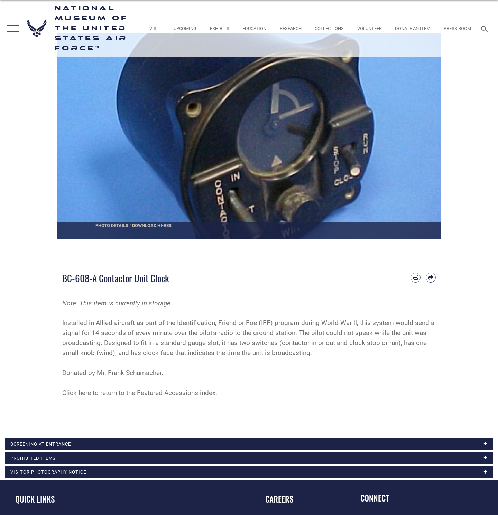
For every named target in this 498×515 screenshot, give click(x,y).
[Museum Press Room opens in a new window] (457, 28)
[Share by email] (431, 278)
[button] (11, 28)
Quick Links (35, 500)
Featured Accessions (167, 393)
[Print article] (416, 278)
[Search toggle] (485, 28)
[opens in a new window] (154, 28)
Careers (279, 500)
